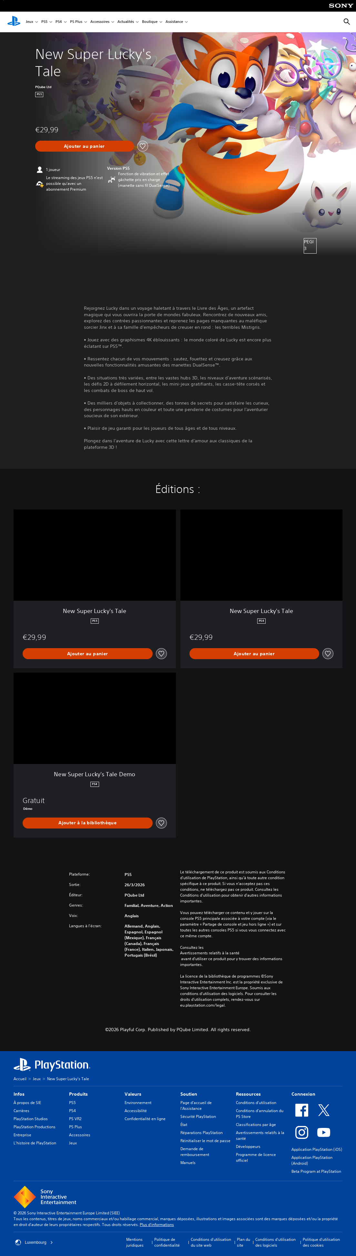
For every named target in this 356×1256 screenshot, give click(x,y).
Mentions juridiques (135, 1242)
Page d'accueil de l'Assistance (196, 1105)
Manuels (188, 1162)
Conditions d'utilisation (256, 1102)
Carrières (21, 1110)
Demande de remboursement (194, 1151)
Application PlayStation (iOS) (316, 1149)
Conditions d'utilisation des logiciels (275, 1242)
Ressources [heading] (248, 1094)
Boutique (150, 22)
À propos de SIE (27, 1102)
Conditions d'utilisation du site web (211, 1242)
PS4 (59, 22)
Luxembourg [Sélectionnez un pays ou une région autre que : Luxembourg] (34, 1242)
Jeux (29, 22)
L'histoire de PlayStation (35, 1143)
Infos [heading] (19, 1094)
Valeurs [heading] (133, 1094)
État (183, 1124)
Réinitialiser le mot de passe (205, 1140)
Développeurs (248, 1146)
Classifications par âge (256, 1124)
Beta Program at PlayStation (316, 1171)
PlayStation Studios (31, 1118)
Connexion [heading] (303, 1094)
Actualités (125, 22)
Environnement (138, 1102)
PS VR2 (75, 1118)
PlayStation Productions (35, 1127)
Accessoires (99, 22)
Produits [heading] (78, 1094)
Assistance (174, 22)
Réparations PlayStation (201, 1132)
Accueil (20, 1078)
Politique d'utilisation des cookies (321, 1242)
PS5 (44, 22)
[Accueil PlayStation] (14, 22)
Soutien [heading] (188, 1094)
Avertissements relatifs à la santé (209, 953)
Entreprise (22, 1135)
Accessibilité (136, 1110)
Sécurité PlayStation (198, 1116)
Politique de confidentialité (167, 1242)
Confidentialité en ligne (145, 1118)
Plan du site (243, 1242)
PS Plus (76, 22)
